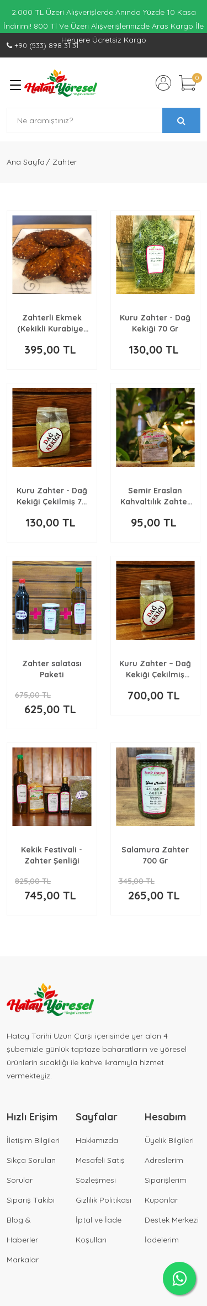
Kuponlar (161, 1200)
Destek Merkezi (172, 1220)
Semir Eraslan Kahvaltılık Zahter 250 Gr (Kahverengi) (155, 496)
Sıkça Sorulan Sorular (31, 1170)
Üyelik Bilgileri (169, 1140)
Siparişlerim (166, 1180)
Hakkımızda (97, 1140)
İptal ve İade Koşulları (98, 1230)
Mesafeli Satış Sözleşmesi (100, 1170)
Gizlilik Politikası (103, 1200)
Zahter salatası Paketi (52, 669)
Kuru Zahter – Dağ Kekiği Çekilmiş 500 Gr (155, 669)
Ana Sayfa (26, 162)
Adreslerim (164, 1160)
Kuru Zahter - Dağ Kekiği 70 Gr (155, 323)
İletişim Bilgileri (33, 1140)
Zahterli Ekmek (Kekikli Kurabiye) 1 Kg (51, 323)
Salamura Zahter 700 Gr (155, 855)
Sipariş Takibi (31, 1200)
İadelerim (162, 1240)
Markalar (23, 1260)
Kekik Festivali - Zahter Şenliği (51, 855)
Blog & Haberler (22, 1230)
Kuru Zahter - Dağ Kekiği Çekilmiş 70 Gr (52, 496)
